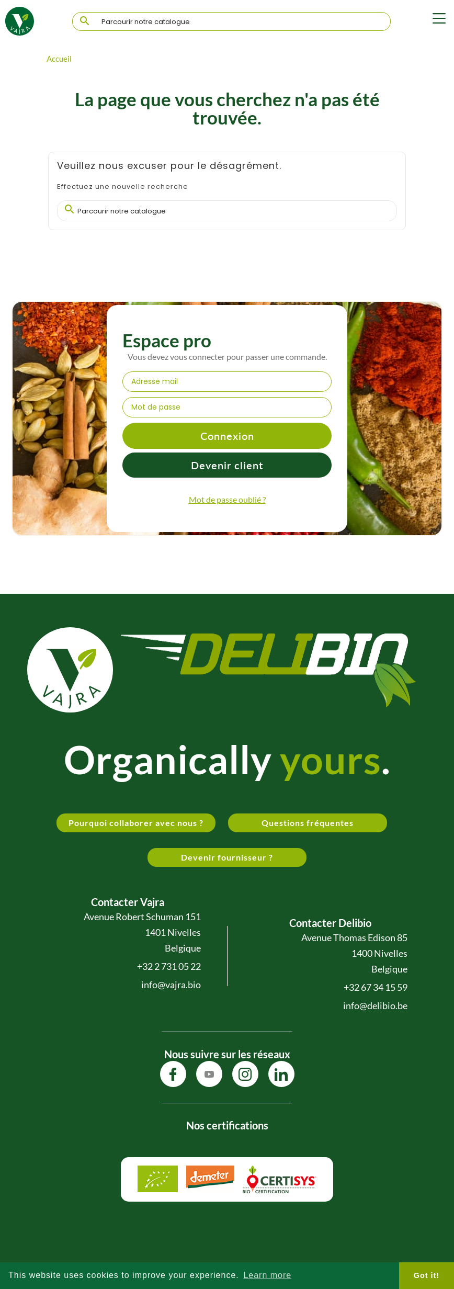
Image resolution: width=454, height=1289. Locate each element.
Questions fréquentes (308, 823)
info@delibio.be (375, 1005)
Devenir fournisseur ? (227, 857)
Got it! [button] (426, 1275)
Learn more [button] (267, 1275)
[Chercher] (231, 22)
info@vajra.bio (171, 984)
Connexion (227, 435)
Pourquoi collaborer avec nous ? (136, 823)
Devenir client (227, 465)
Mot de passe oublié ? (227, 499)
